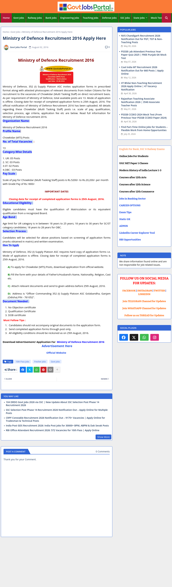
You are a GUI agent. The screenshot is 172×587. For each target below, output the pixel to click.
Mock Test (156, 17)
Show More (103, 437)
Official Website (56, 352)
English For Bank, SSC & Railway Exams (142, 149)
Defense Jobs (109, 17)
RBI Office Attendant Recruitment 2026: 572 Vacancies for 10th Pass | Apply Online (52, 430)
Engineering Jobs (69, 17)
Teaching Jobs (90, 17)
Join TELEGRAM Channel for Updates (144, 301)
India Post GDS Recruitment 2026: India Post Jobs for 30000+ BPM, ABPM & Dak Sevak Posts (57, 425)
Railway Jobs (35, 17)
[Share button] (57, 370)
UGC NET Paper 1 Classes (133, 163)
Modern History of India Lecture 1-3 (140, 170)
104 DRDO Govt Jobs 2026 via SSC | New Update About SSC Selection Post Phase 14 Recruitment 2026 (52, 404)
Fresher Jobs (40, 361)
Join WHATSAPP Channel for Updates (144, 308)
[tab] (6, 18)
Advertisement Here (56, 346)
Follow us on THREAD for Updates (144, 315)
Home (6, 17)
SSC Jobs (125, 17)
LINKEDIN (144, 294)
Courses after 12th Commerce (136, 191)
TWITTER (159, 290)
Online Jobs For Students (133, 156)
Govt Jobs (18, 17)
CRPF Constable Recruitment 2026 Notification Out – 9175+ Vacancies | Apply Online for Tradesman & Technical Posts (55, 419)
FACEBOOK (129, 290)
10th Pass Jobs (22, 361)
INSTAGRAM (144, 290)
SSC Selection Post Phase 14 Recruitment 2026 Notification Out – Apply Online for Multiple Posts (57, 411)
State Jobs (139, 17)
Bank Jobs (51, 17)
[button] (166, 18)
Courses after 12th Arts (132, 177)
